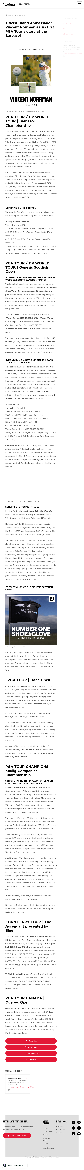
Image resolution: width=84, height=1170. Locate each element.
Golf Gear (60, 1133)
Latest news (48, 1132)
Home (45, 1128)
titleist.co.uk (48, 1148)
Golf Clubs (60, 1130)
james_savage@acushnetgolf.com (21, 1087)
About (45, 1135)
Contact (46, 1143)
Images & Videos (46, 1139)
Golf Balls (60, 1126)
